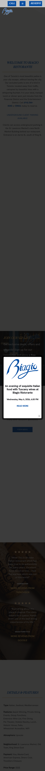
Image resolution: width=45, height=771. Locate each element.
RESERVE (35, 3)
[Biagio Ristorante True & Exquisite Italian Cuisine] (8, 11)
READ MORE (22, 406)
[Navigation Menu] (23, 3)
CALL (12, 3)
